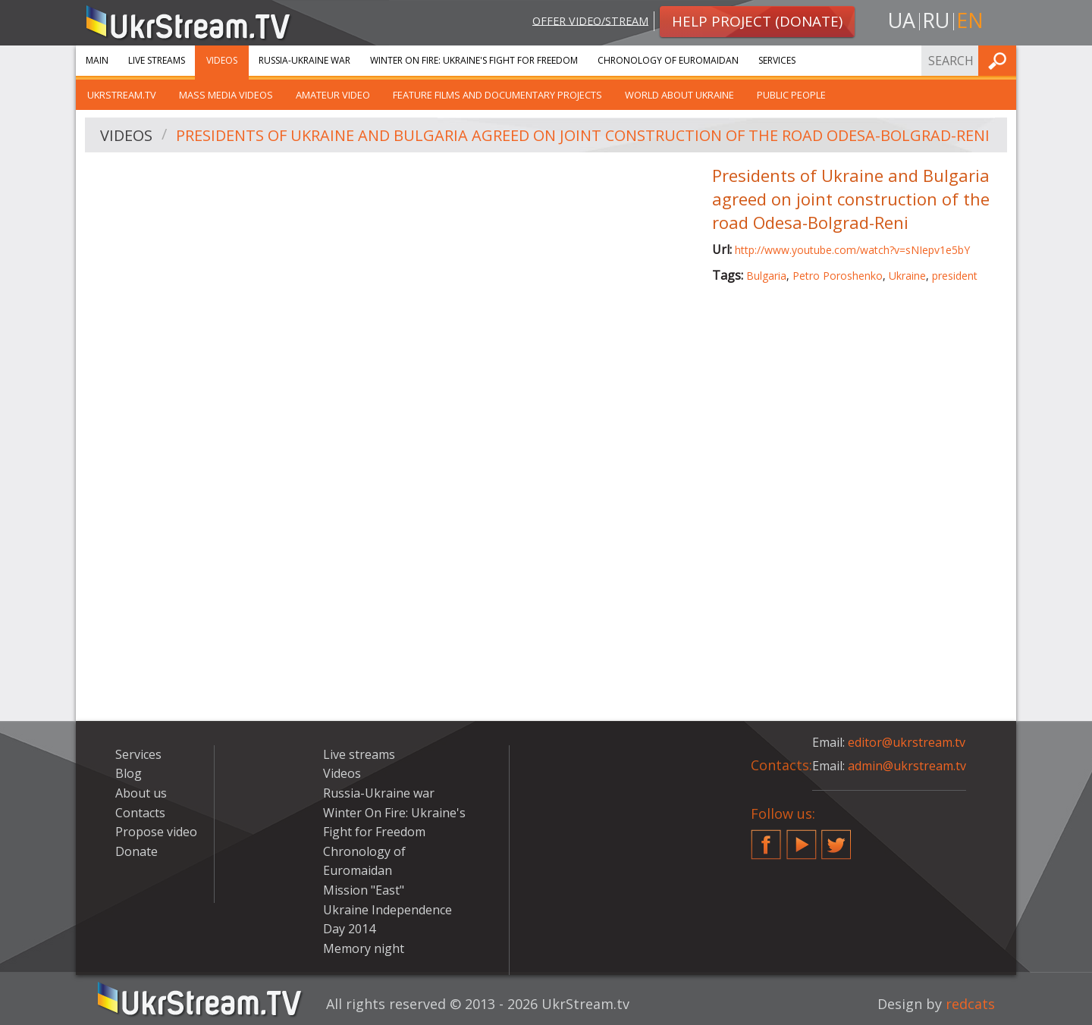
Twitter (836, 838)
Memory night (363, 948)
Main (97, 60)
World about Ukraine (679, 95)
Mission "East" (363, 890)
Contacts (140, 812)
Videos (221, 60)
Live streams (156, 60)
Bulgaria (766, 275)
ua (901, 20)
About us (141, 793)
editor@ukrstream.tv (906, 742)
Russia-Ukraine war (304, 60)
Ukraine (907, 275)
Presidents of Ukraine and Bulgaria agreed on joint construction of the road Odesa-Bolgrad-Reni (583, 135)
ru (935, 20)
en (970, 20)
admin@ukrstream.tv (907, 765)
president (954, 275)
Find (1000, 60)
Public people (791, 95)
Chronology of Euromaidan (668, 60)
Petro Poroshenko (837, 275)
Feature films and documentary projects (497, 95)
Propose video (156, 831)
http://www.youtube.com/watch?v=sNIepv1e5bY (852, 250)
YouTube (801, 838)
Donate (136, 851)
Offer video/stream (590, 20)
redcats (970, 1004)
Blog (128, 773)
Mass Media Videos (226, 95)
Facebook (766, 838)
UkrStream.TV (121, 95)
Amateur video (333, 95)
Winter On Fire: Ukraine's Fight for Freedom (474, 60)
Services (776, 60)
